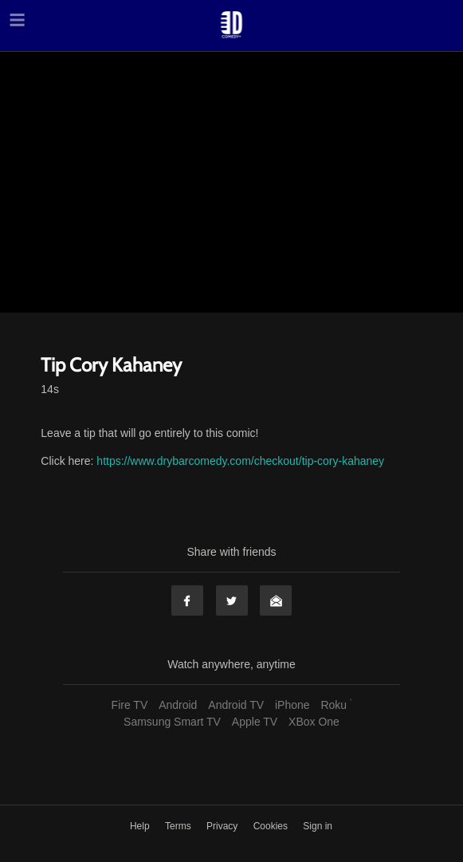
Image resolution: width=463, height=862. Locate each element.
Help (141, 826)
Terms (179, 826)
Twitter (232, 600)
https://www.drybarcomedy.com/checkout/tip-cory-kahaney (240, 461)
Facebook (187, 600)
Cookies (272, 826)
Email (275, 600)
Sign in (317, 826)
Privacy (223, 826)
